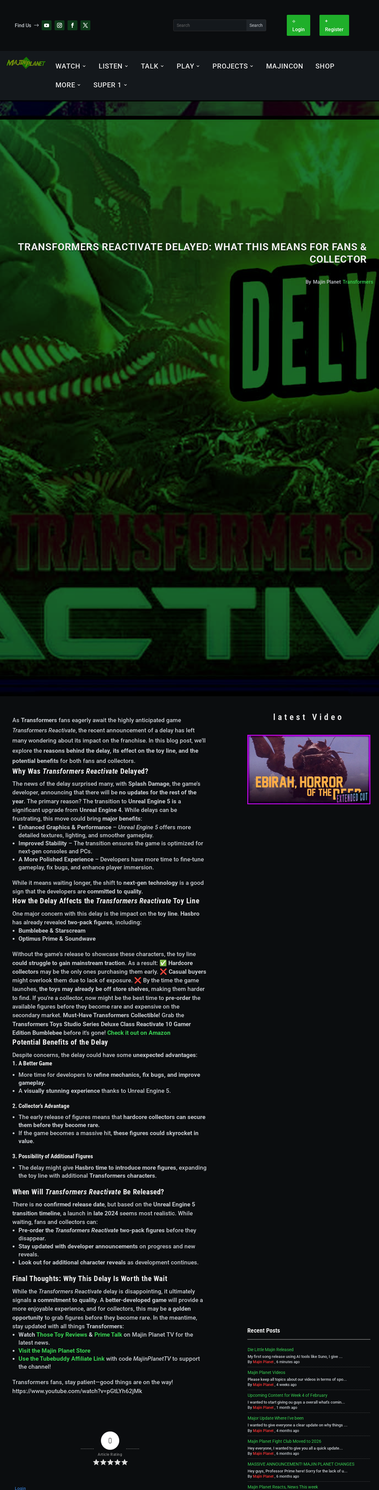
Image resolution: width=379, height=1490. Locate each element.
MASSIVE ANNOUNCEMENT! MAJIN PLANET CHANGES (301, 1464)
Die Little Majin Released (271, 1349)
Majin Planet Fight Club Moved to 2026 (284, 1441)
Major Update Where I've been (276, 1418)
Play (185, 66)
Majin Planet (263, 1362)
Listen (111, 66)
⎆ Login (298, 25)
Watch (68, 66)
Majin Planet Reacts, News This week (283, 1486)
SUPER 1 (107, 85)
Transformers (358, 282)
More (65, 85)
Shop (325, 66)
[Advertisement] (309, 852)
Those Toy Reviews (61, 1334)
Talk (150, 66)
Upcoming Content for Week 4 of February (288, 1395)
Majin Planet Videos (266, 1372)
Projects (230, 66)
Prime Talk (108, 1334)
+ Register (334, 25)
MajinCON (284, 66)
